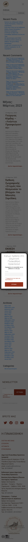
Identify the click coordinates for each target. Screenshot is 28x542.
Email (6, 271)
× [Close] (26, 253)
